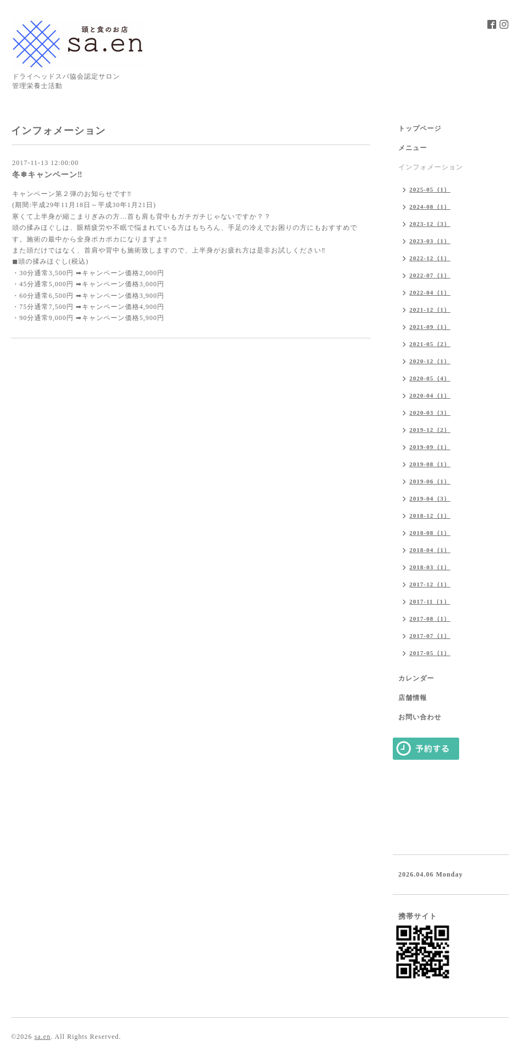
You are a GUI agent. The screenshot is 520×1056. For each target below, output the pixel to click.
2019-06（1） (429, 481)
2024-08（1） (429, 206)
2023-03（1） (429, 241)
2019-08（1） (429, 464)
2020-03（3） (429, 412)
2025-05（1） (429, 189)
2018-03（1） (429, 567)
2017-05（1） (429, 653)
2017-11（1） (429, 601)
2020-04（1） (429, 395)
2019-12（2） (429, 429)
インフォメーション (430, 167)
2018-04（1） (429, 550)
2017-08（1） (429, 618)
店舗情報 (412, 698)
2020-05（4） (429, 378)
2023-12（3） (429, 223)
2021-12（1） (429, 309)
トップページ (419, 128)
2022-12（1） (429, 258)
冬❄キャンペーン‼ (47, 175)
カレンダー (416, 678)
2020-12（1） (429, 361)
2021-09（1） (429, 326)
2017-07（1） (429, 635)
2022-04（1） (429, 292)
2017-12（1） (429, 584)
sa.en (42, 1036)
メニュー (412, 148)
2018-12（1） (429, 515)
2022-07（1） (429, 275)
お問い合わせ (419, 717)
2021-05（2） (429, 344)
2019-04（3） (429, 498)
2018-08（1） (429, 532)
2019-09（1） (429, 447)
